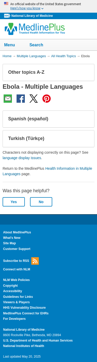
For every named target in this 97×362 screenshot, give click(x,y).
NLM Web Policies (16, 280)
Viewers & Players (16, 302)
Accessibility (12, 291)
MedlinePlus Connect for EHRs (26, 313)
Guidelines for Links (18, 297)
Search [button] (39, 45)
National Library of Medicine (32, 16)
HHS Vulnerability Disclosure (24, 307)
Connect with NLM (16, 269)
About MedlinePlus (17, 232)
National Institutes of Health (23, 346)
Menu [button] (13, 45)
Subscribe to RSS (21, 261)
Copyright (10, 285)
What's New (11, 238)
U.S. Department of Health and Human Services (38, 340)
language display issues (22, 158)
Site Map (9, 243)
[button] (86, 72)
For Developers (14, 319)
